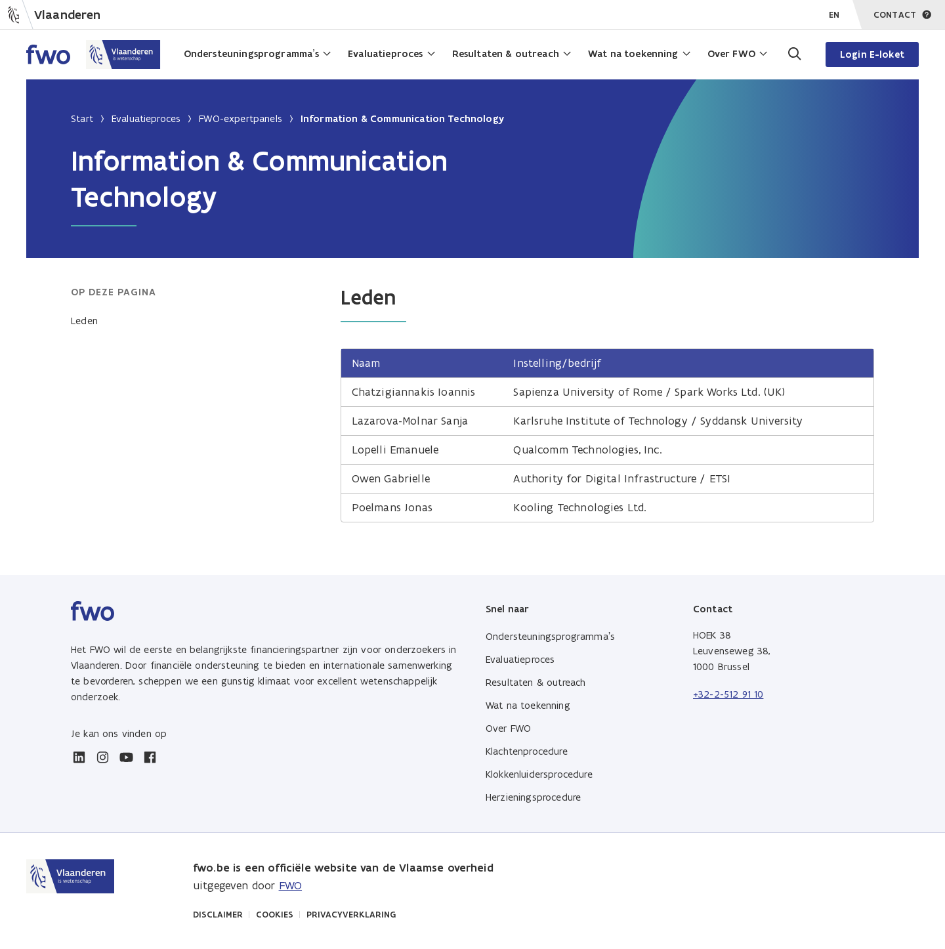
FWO (290, 885)
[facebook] (150, 757)
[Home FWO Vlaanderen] (93, 54)
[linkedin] (79, 757)
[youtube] (126, 757)
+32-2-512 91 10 (728, 694)
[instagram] (102, 757)
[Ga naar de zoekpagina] (793, 54)
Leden (84, 320)
